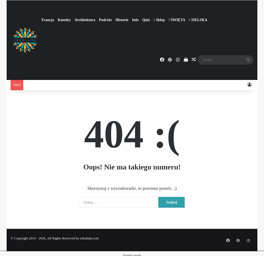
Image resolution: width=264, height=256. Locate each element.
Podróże (105, 20)
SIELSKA (198, 20)
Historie (121, 20)
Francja (47, 20)
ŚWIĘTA (176, 20)
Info (135, 20)
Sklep (159, 20)
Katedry (64, 20)
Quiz (146, 20)
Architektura (85, 20)
